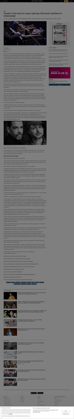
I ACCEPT (66, 411)
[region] (37, 412)
